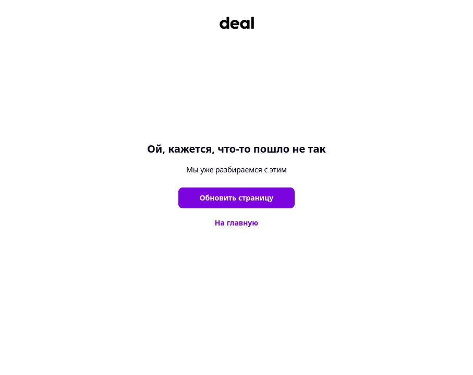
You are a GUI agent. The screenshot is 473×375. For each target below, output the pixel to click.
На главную (237, 223)
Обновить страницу (237, 198)
